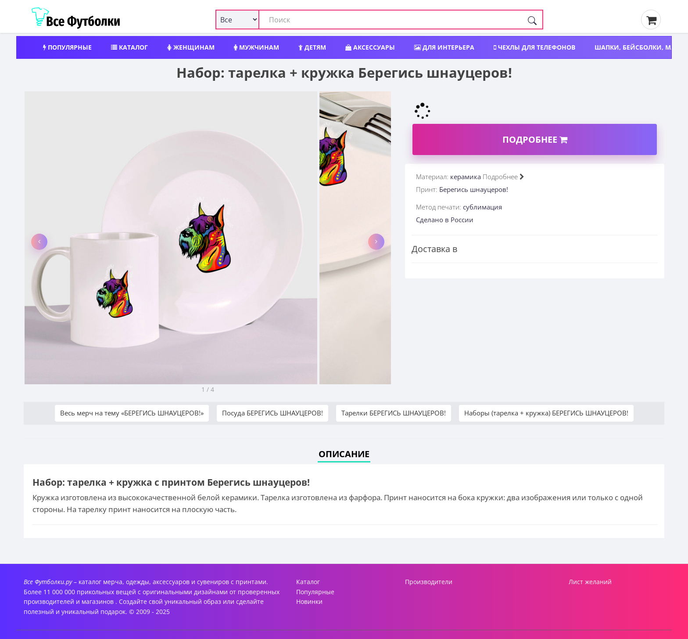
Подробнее (534, 139)
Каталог (129, 47)
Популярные (67, 47)
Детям (312, 47)
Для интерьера (444, 47)
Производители (428, 582)
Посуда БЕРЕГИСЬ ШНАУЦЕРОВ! (272, 412)
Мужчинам (256, 47)
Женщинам (191, 47)
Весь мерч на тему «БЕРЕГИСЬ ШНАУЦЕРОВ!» (132, 412)
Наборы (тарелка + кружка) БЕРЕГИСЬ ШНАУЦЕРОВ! (546, 412)
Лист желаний (590, 582)
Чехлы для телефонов (534, 47)
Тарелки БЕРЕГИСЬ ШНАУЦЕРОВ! (393, 412)
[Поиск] (532, 19)
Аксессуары (370, 47)
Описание (344, 454)
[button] (39, 242)
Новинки (309, 601)
